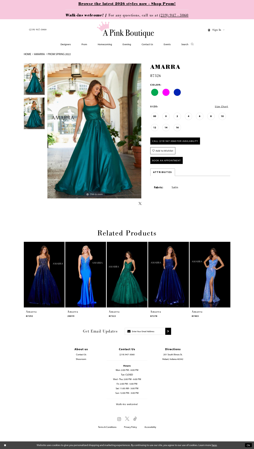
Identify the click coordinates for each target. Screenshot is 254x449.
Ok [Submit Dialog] (248, 445)
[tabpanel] (34, 80)
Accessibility (150, 427)
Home (27, 54)
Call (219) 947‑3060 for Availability (175, 141)
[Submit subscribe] (168, 331)
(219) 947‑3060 (37, 29)
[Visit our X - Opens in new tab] (127, 419)
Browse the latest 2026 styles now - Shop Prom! (127, 3)
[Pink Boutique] (125, 30)
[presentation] (44, 274)
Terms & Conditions (107, 427)
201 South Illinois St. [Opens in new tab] (172, 354)
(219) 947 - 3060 (173, 15)
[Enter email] (145, 331)
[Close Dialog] (5, 445)
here (214, 445)
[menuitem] (38, 30)
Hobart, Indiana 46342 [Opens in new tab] (172, 359)
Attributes (162, 172)
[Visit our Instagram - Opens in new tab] (119, 419)
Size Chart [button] (221, 106)
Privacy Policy (130, 427)
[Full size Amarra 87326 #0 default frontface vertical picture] (94, 131)
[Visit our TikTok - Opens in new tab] (135, 419)
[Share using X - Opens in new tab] (140, 203)
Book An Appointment (166, 160)
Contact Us (81, 354)
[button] (216, 30)
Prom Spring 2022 (59, 54)
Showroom (81, 359)
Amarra (39, 54)
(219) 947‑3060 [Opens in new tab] (126, 354)
